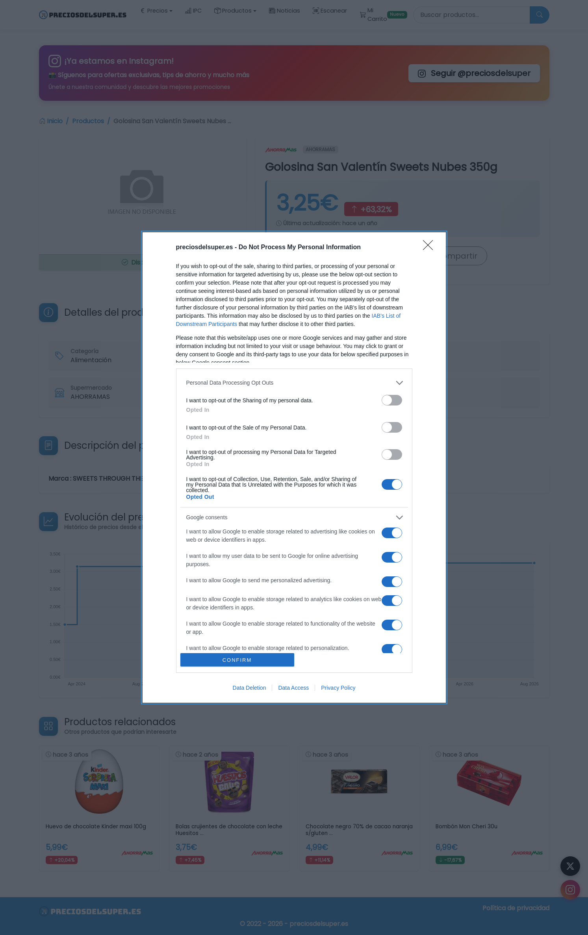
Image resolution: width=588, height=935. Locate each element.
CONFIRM (237, 660)
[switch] (392, 400)
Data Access (293, 688)
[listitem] (294, 383)
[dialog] (294, 467)
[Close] (430, 247)
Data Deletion (249, 688)
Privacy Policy (338, 688)
